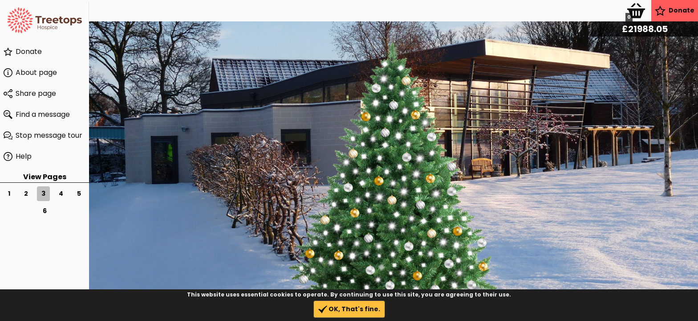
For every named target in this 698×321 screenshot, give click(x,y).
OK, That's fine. (349, 309)
